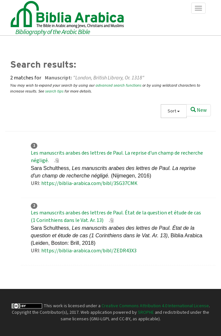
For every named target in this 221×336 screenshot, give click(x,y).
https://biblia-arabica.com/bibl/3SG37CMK (89, 183)
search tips (54, 91)
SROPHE (146, 312)
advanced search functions (118, 85)
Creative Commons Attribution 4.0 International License (155, 306)
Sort (174, 111)
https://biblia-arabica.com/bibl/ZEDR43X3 (89, 250)
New (199, 110)
